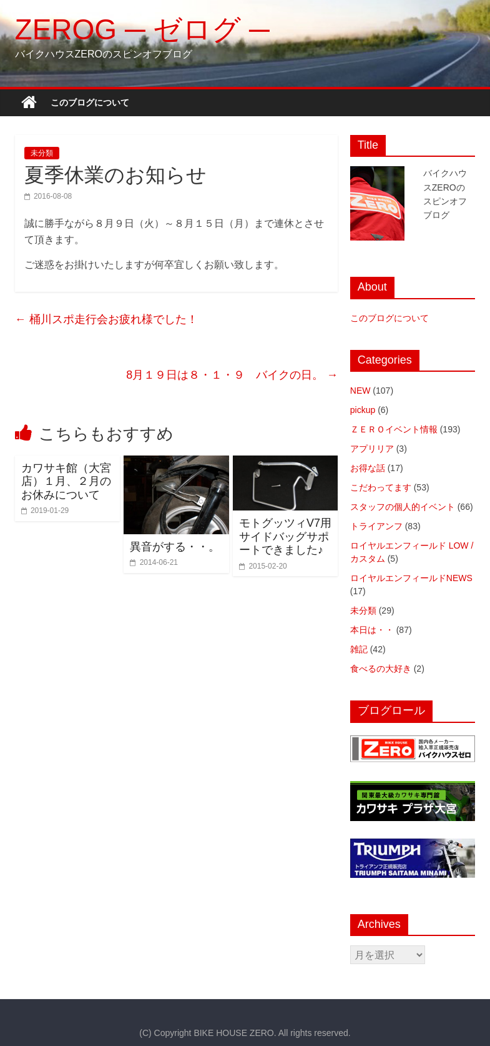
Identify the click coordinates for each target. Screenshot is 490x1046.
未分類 (42, 153)
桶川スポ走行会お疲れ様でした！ (106, 319)
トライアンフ (376, 526)
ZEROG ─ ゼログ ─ (142, 29)
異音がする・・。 (175, 546)
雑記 (359, 649)
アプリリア (372, 449)
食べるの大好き (380, 669)
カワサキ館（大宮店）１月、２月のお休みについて (66, 481)
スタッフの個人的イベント (402, 507)
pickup (362, 410)
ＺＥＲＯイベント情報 (394, 429)
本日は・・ (372, 630)
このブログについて (90, 102)
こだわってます (380, 487)
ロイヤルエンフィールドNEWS (411, 578)
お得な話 (367, 468)
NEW (360, 391)
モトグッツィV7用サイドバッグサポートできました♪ (285, 536)
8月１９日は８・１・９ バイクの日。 (232, 375)
